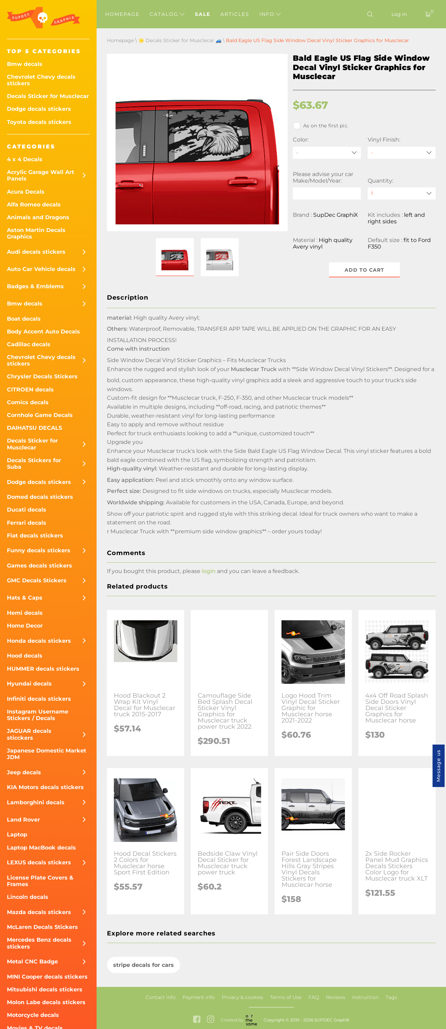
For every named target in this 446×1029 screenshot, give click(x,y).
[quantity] (402, 193)
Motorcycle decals (33, 1015)
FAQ (313, 997)
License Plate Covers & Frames (40, 880)
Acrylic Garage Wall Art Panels (40, 175)
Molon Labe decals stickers (46, 1002)
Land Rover (23, 819)
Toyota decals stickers (39, 122)
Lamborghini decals (36, 802)
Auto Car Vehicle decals (41, 269)
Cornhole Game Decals (40, 415)
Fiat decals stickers (35, 535)
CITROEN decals (30, 389)
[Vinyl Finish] (402, 153)
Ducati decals (26, 509)
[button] (175, 257)
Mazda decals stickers (39, 912)
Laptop (17, 834)
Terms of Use (285, 997)
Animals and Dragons (38, 217)
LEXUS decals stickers (39, 862)
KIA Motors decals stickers (45, 787)
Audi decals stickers (36, 252)
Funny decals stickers (38, 550)
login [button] (209, 571)
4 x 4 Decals (24, 159)
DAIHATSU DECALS (34, 428)
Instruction (365, 997)
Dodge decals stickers (39, 109)
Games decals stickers (39, 565)
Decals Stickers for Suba (34, 463)
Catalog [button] (167, 14)
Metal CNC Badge (32, 961)
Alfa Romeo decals (34, 204)
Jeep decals (24, 772)
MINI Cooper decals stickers (47, 976)
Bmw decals (24, 64)
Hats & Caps (24, 597)
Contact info (161, 997)
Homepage (122, 14)
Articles (234, 14)
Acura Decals (25, 191)
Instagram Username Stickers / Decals (37, 714)
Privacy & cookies (242, 997)
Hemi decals (25, 613)
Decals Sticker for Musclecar (48, 96)
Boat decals (24, 319)
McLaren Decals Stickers (42, 927)
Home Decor (25, 625)
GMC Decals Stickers (37, 580)
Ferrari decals (26, 523)
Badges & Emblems (35, 286)
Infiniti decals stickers (39, 699)
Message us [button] (438, 766)
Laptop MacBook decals (41, 847)
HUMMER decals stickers (43, 669)
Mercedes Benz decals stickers (39, 943)
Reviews (335, 997)
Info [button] (270, 14)
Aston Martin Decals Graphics (36, 233)
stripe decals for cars (143, 965)
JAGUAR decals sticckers (29, 734)
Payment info (198, 997)
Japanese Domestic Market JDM (46, 753)
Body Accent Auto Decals (43, 331)
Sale (202, 14)
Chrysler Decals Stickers (42, 376)
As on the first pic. (320, 125)
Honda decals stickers (39, 641)
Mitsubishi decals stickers (44, 989)
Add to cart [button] (364, 270)
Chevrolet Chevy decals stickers (41, 80)
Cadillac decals (28, 344)
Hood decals (24, 655)
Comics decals (28, 402)
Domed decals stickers (40, 497)
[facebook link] (196, 1020)
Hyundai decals (29, 683)
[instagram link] (210, 1020)
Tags (391, 997)
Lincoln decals (27, 897)
